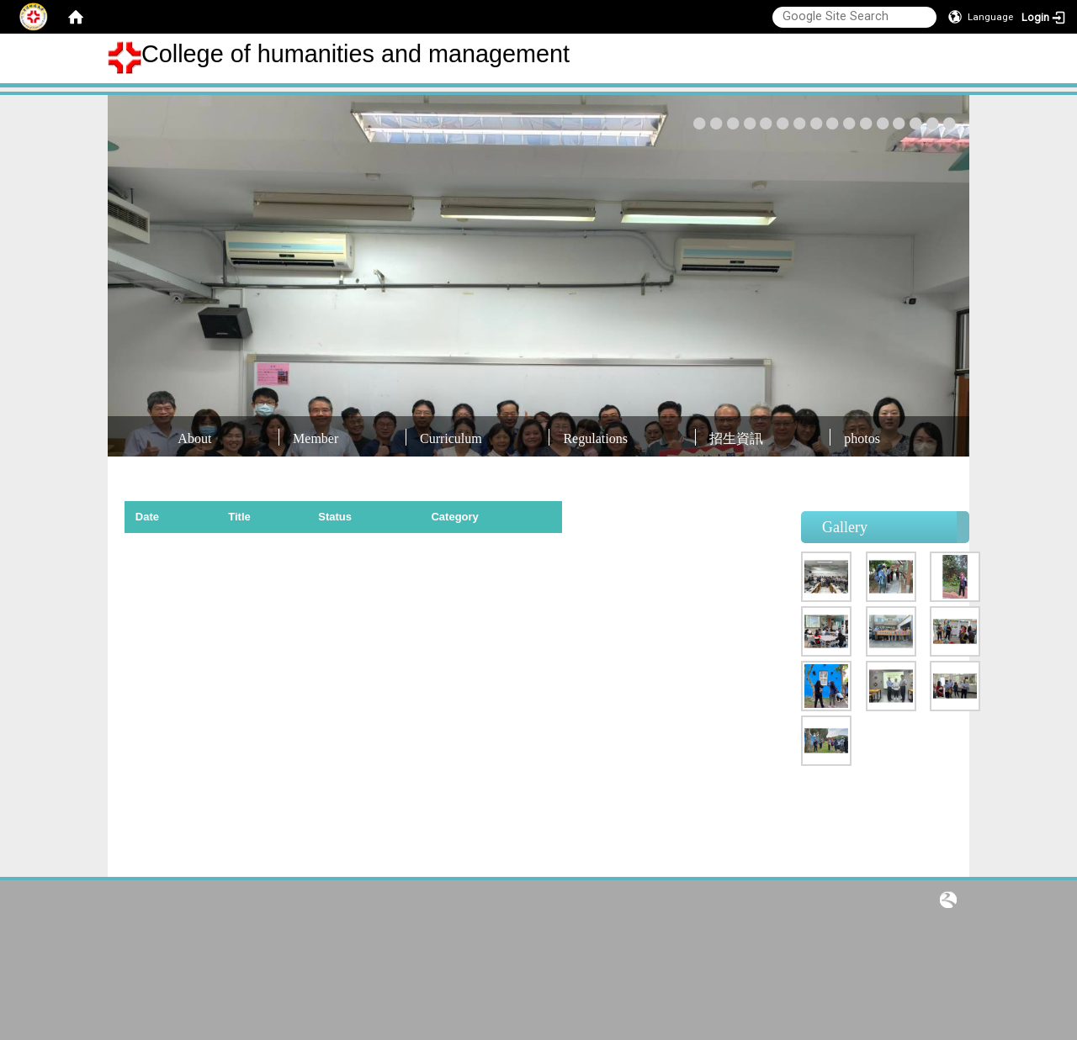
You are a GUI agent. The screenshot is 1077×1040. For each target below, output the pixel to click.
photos (862, 438)
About (194, 438)
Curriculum (451, 438)
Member (315, 438)
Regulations (595, 438)
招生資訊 (736, 438)
